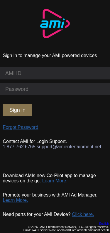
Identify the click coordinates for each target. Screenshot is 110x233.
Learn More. (54, 180)
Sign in (17, 110)
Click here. (83, 214)
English (104, 223)
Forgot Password (20, 127)
